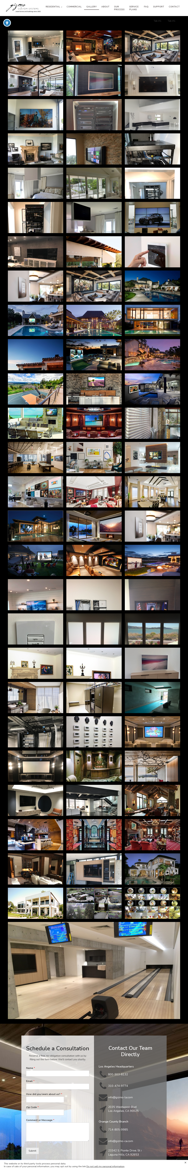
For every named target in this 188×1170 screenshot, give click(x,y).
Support (158, 6)
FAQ (146, 6)
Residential (53, 6)
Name (30, 1068)
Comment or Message (40, 1120)
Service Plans (134, 8)
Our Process (119, 8)
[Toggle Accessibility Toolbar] (7, 23)
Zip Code (32, 1107)
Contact (174, 6)
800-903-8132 (118, 1074)
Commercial (74, 6)
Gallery (91, 6)
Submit (32, 1151)
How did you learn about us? (44, 1094)
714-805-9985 (118, 1129)
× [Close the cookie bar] (185, 1162)
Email (30, 1081)
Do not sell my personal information (105, 1166)
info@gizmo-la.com (120, 1097)
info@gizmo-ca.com (120, 1141)
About (105, 6)
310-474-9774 (118, 1086)
